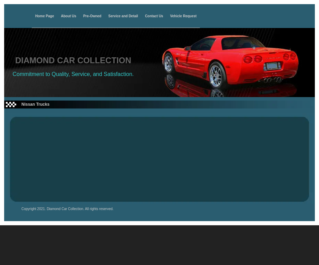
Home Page (44, 16)
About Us (68, 16)
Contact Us (154, 16)
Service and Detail (123, 16)
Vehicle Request (183, 16)
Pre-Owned (92, 16)
